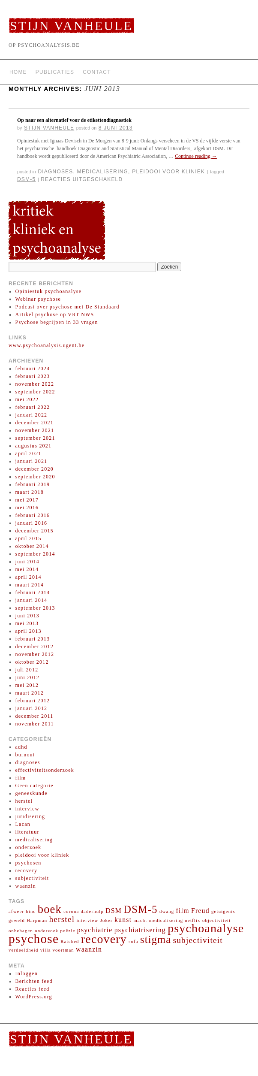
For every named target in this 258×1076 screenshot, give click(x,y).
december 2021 (34, 423)
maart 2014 (29, 585)
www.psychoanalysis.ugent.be (46, 345)
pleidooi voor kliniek (168, 172)
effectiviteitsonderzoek (44, 770)
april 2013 (28, 631)
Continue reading (196, 156)
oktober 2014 (32, 546)
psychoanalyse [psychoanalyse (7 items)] (206, 928)
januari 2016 (31, 523)
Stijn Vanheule (71, 25)
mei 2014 (27, 569)
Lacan (22, 824)
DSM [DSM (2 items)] (113, 910)
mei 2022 (27, 399)
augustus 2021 (33, 446)
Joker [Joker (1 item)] (106, 920)
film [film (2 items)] (182, 910)
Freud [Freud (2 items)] (200, 910)
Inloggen (26, 973)
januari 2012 (31, 708)
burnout (25, 755)
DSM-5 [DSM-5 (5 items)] (140, 909)
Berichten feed (34, 981)
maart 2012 (29, 693)
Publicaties (55, 72)
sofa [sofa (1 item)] (133, 941)
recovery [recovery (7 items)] (104, 939)
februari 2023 (32, 376)
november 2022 (34, 384)
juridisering (30, 816)
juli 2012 (27, 670)
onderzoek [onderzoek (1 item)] (46, 930)
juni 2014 (27, 562)
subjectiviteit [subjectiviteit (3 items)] (198, 940)
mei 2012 (27, 685)
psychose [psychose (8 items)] (34, 939)
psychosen (28, 863)
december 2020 (34, 469)
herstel (24, 801)
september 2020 (35, 477)
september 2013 (35, 608)
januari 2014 (31, 600)
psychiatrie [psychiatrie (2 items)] (95, 930)
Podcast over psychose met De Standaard (67, 307)
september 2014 (35, 554)
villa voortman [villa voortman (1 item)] (57, 950)
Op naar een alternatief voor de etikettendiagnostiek (74, 120)
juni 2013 (27, 616)
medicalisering (103, 172)
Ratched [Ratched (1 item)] (69, 941)
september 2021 (35, 438)
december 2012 (34, 647)
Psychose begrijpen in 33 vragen (56, 322)
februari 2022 (32, 407)
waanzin (25, 886)
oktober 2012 (32, 662)
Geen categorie (34, 786)
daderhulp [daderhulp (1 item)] (92, 911)
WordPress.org (33, 997)
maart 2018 (29, 492)
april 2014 (28, 577)
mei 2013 (27, 623)
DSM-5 (26, 179)
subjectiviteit (32, 878)
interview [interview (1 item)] (87, 920)
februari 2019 (32, 484)
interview (27, 809)
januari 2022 (31, 415)
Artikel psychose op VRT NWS (54, 314)
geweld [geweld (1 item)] (17, 920)
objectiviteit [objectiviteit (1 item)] (216, 920)
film (20, 778)
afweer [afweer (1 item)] (16, 911)
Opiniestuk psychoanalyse (48, 291)
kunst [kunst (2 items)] (123, 919)
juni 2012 (27, 677)
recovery (26, 870)
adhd (21, 747)
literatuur (27, 832)
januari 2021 (31, 461)
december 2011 (34, 716)
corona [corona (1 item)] (71, 911)
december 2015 (34, 531)
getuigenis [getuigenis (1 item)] (223, 911)
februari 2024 (32, 369)
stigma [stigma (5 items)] (155, 939)
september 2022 (35, 392)
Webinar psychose (38, 299)
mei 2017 (27, 500)
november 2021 (34, 430)
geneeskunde (31, 793)
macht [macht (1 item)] (140, 920)
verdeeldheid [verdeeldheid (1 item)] (23, 950)
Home (18, 72)
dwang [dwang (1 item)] (166, 911)
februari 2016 (32, 515)
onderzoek (28, 847)
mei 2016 (27, 508)
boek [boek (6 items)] (50, 909)
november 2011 (34, 724)
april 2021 (28, 453)
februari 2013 (32, 639)
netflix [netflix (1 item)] (192, 920)
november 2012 (34, 654)
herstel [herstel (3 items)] (62, 919)
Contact (97, 72)
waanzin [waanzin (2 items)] (89, 949)
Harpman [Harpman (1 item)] (37, 920)
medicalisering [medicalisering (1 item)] (166, 920)
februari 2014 (32, 592)
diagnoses (55, 172)
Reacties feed (32, 989)
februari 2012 (32, 701)
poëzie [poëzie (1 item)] (67, 930)
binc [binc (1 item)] (31, 911)
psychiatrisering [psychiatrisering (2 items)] (140, 930)
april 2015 (28, 538)
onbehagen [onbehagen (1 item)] (21, 930)
